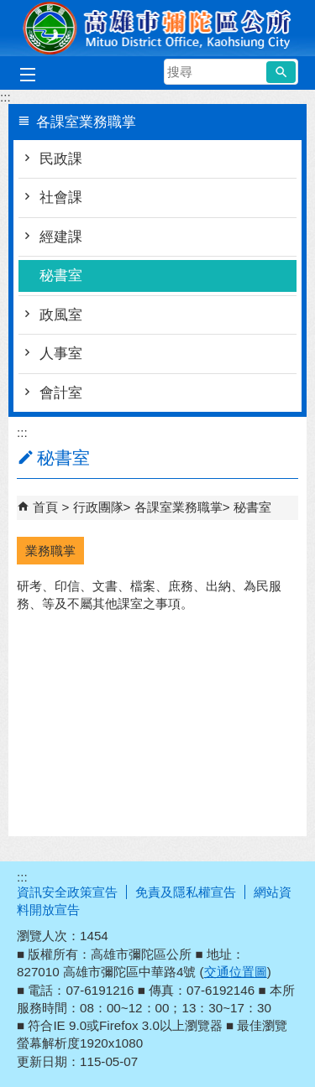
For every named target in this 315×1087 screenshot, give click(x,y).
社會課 (60, 197)
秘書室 (60, 275)
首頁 (45, 507)
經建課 (60, 237)
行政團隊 (98, 507)
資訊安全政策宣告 (67, 892)
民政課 (60, 159)
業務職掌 (50, 551)
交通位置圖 (235, 972)
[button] (281, 72)
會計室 (60, 393)
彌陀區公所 (158, 28)
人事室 (60, 353)
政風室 (60, 315)
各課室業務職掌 (178, 507)
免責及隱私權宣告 (185, 892)
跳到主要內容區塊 (8, 8)
